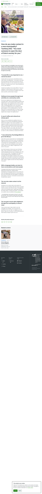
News (22, 4)
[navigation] (17, 4)
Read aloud (5, 36)
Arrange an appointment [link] (38, 4)
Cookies (3, 264)
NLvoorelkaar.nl (18, 191)
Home (2, 6)
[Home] (5, 4)
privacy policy (30, 487)
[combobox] (5, 1)
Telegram (19, 260)
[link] (5, 4)
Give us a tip (11, 261)
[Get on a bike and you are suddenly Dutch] (5, 239)
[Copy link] (11, 61)
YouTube (19, 263)
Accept (15, 490)
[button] (2, 222)
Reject (20, 490)
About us (13, 4)
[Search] (34, 3)
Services (31, 4)
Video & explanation (26, 4)
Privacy (3, 266)
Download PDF (13, 36)
